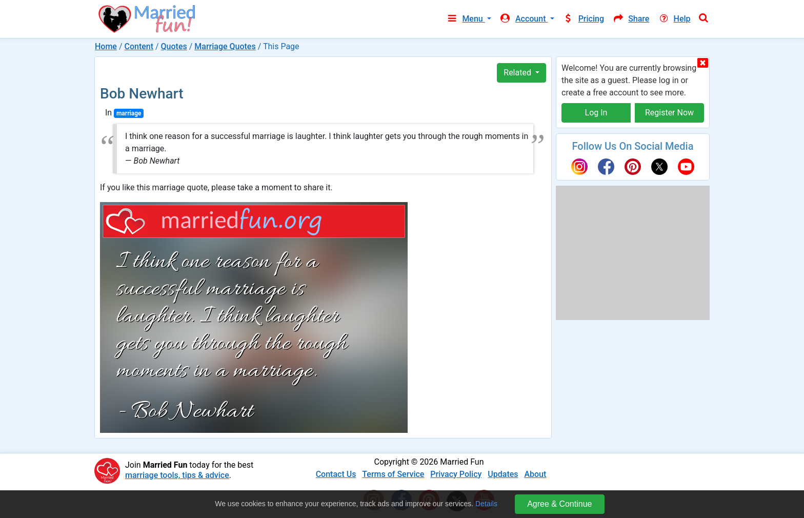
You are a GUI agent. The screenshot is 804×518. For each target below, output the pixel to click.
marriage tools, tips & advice (177, 475)
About (535, 474)
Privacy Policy (455, 474)
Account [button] (523, 19)
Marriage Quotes (224, 46)
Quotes (174, 46)
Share (630, 19)
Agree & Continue (559, 504)
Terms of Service (393, 474)
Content (138, 46)
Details (486, 504)
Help (673, 19)
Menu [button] (465, 19)
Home (106, 46)
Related (518, 72)
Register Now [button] (669, 112)
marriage (129, 113)
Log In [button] (596, 112)
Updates (503, 474)
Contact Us (336, 474)
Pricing (583, 19)
